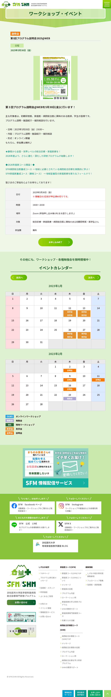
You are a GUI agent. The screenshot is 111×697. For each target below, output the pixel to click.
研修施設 (43, 592)
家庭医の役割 (67, 589)
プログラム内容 (68, 593)
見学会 (69, 312)
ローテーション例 (69, 597)
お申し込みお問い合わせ (95, 693)
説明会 (69, 370)
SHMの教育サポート (70, 667)
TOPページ (44, 573)
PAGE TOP (107, 693)
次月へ (91, 277)
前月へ (19, 277)
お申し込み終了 (55, 242)
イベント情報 (45, 608)
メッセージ (66, 584)
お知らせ (43, 603)
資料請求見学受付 (80, 693)
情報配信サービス (47, 612)
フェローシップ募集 (95, 580)
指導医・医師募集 (94, 584)
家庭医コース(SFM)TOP (71, 573)
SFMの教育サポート (70, 609)
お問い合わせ (45, 616)
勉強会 (69, 398)
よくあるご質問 (46, 596)
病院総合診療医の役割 (71, 647)
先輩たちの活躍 (68, 620)
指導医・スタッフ (47, 588)
